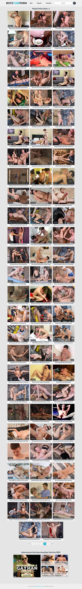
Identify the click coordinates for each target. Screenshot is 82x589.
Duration (48, 3)
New (31, 3)
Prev (30, 543)
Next (52, 543)
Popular (39, 3)
